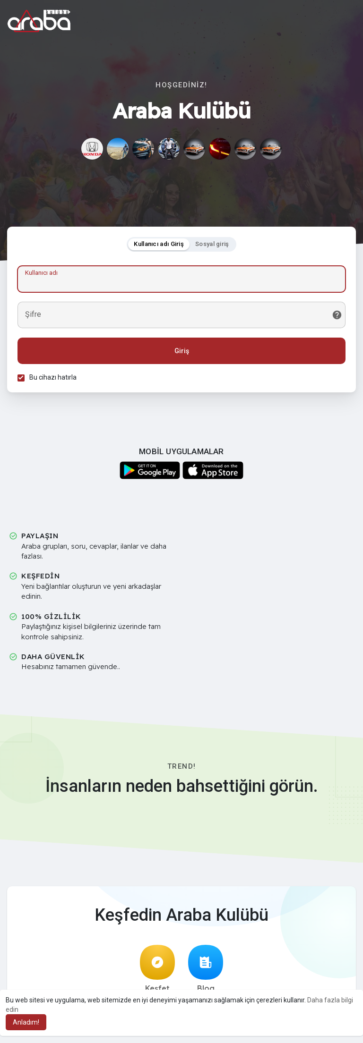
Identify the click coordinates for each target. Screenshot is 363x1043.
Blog (205, 972)
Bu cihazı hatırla (54, 378)
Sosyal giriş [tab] (212, 245)
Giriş (181, 352)
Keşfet (157, 972)
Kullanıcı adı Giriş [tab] (159, 245)
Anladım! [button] (26, 1022)
